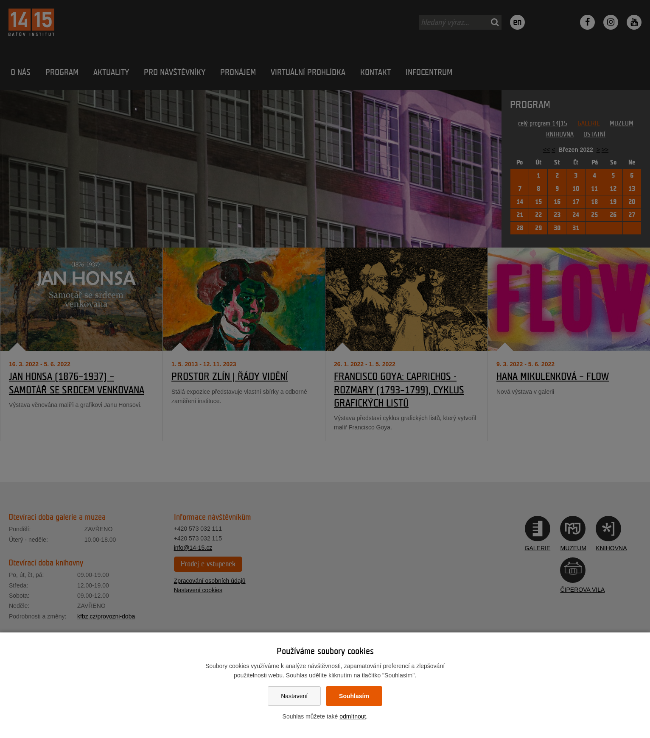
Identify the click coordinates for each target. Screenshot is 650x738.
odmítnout (352, 716)
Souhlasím (354, 696)
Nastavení (294, 696)
